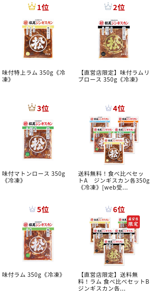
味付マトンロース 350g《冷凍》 (33, 176)
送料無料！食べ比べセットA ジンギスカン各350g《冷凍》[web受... (114, 180)
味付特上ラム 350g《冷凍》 (33, 75)
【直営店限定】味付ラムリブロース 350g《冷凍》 (114, 75)
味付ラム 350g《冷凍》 (33, 274)
